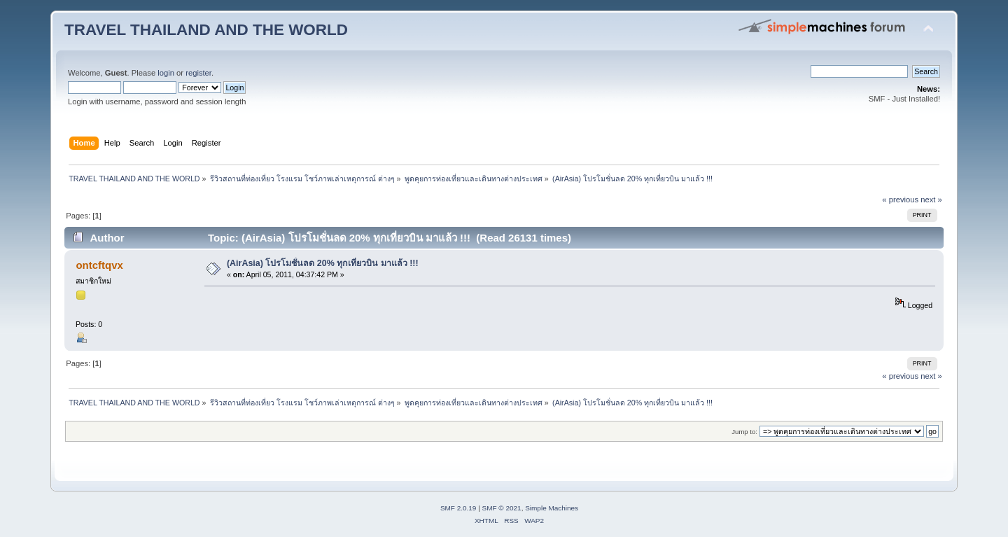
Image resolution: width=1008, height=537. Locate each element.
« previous (900, 199)
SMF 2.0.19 (458, 508)
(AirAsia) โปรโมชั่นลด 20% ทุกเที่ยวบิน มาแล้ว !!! (323, 263)
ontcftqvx (99, 265)
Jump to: (744, 431)
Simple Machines (551, 508)
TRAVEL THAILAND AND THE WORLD (206, 30)
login (166, 73)
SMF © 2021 (502, 508)
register (198, 73)
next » (931, 199)
